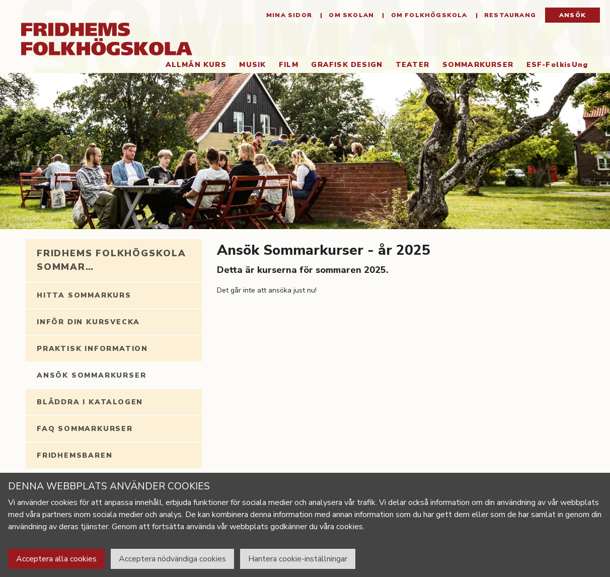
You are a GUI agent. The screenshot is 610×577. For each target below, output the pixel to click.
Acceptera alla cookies (56, 558)
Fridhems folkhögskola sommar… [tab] (111, 260)
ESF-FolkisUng (557, 64)
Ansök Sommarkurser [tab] (91, 375)
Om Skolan (350, 15)
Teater (412, 64)
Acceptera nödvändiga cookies (172, 558)
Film (288, 64)
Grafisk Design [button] (347, 64)
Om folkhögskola (428, 15)
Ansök (572, 15)
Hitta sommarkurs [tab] (84, 295)
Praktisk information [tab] (92, 348)
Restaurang (509, 15)
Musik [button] (252, 64)
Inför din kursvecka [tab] (88, 322)
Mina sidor (289, 15)
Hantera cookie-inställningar (297, 558)
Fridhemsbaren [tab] (74, 455)
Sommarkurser (481, 64)
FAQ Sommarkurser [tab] (85, 429)
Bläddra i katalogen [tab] (90, 402)
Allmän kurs (196, 64)
